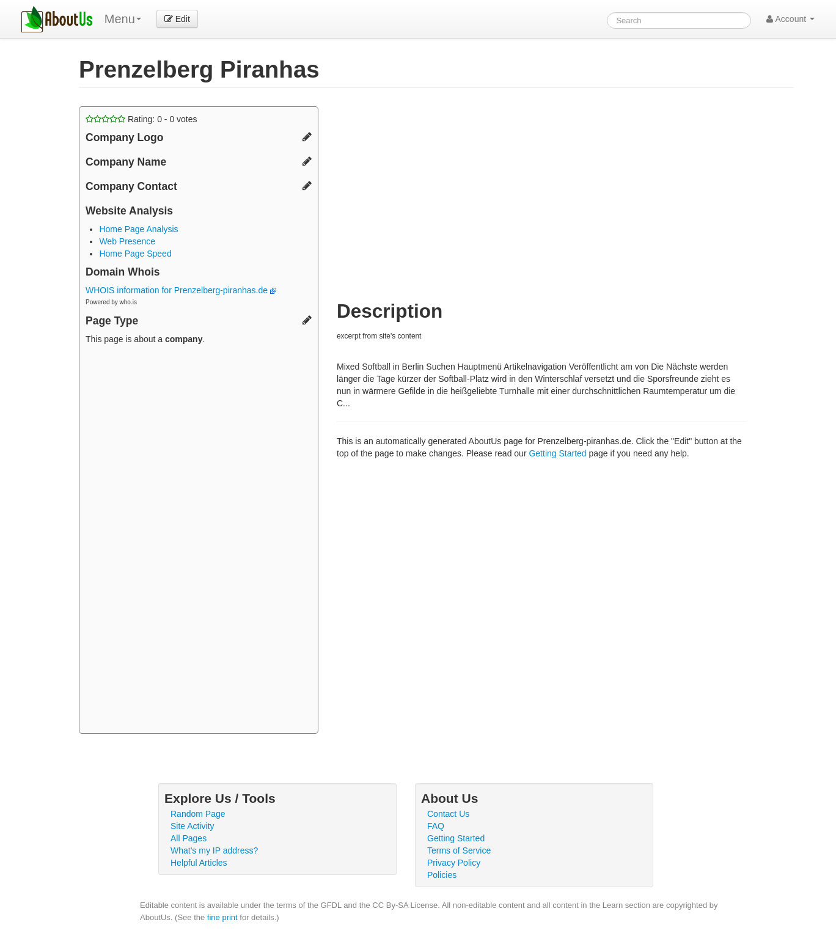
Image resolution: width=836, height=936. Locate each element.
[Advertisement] (198, 540)
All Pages (188, 838)
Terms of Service (459, 850)
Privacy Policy (453, 863)
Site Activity (192, 826)
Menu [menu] (123, 19)
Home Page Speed (135, 253)
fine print (222, 917)
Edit (177, 19)
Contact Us (448, 814)
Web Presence (127, 241)
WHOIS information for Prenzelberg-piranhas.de (181, 290)
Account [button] (790, 19)
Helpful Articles (198, 863)
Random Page (198, 814)
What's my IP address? (214, 850)
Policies (442, 875)
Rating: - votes (141, 119)
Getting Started (557, 453)
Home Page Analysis (138, 229)
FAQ (435, 826)
